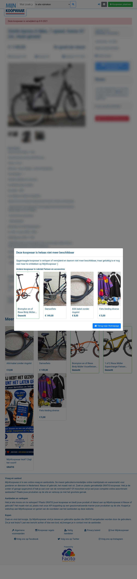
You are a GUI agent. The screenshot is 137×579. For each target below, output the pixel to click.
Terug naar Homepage (106, 326)
